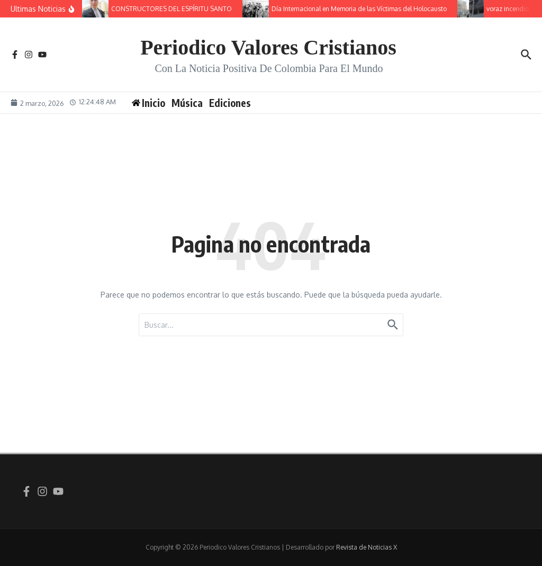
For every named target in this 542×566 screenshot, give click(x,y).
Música (187, 102)
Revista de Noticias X (366, 547)
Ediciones (230, 102)
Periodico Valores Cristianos (268, 47)
